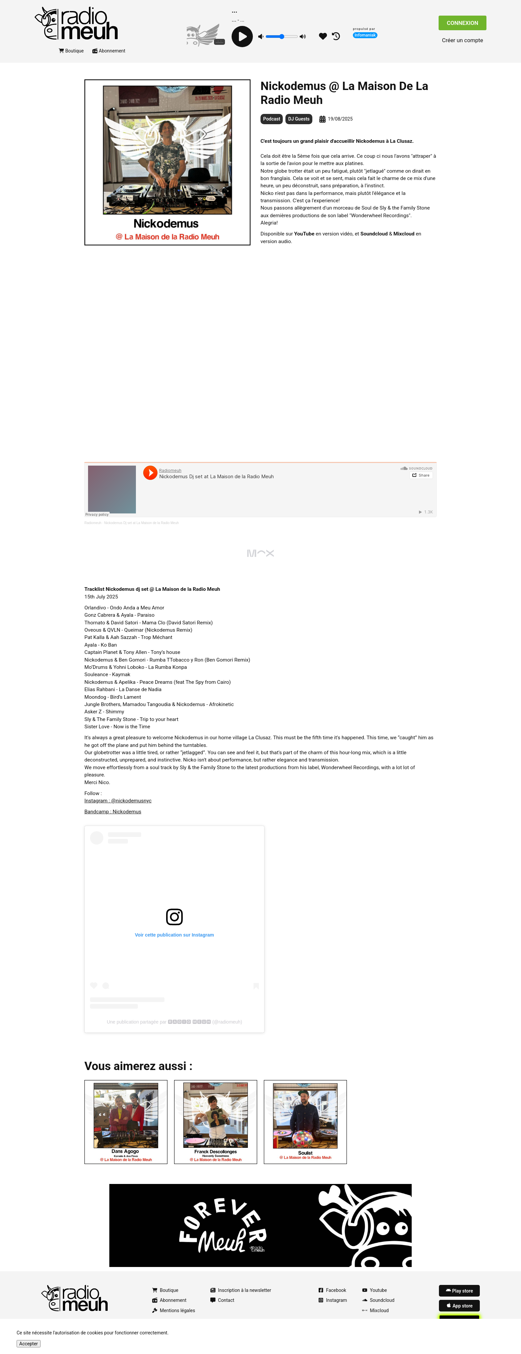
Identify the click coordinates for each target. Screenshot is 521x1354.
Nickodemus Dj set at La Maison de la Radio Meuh (141, 523)
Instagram (332, 1300)
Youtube (374, 1290)
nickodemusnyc (134, 801)
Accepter (28, 1343)
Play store (459, 1291)
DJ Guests (298, 119)
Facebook (332, 1290)
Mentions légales (173, 1310)
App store (459, 1306)
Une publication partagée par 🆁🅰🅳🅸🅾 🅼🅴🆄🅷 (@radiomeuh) (174, 1022)
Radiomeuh (92, 523)
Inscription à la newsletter (240, 1290)
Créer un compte (462, 40)
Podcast (271, 119)
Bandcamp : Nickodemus (112, 812)
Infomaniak (365, 35)
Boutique (71, 50)
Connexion (462, 23)
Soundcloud (378, 1300)
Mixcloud (375, 1310)
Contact (222, 1300)
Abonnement (108, 50)
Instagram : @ (100, 801)
